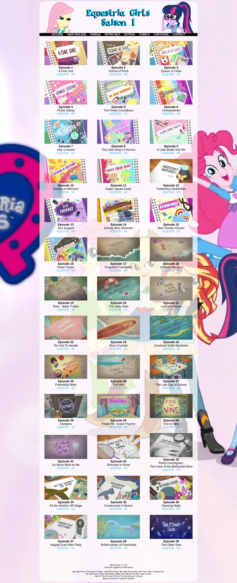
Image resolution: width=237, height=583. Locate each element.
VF (73, 74)
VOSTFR (63, 74)
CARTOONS (161, 34)
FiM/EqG (95, 34)
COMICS (144, 34)
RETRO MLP (112, 34)
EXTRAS (129, 34)
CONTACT (179, 34)
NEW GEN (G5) (76, 34)
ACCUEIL (57, 34)
